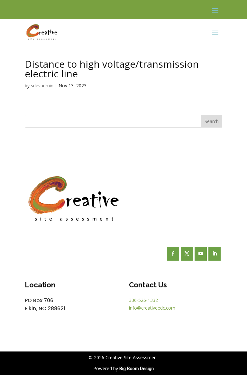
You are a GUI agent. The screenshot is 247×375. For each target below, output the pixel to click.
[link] (42, 32)
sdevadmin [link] (42, 85)
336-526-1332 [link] (143, 300)
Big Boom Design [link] (136, 368)
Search (212, 121)
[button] (215, 10)
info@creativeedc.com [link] (152, 308)
